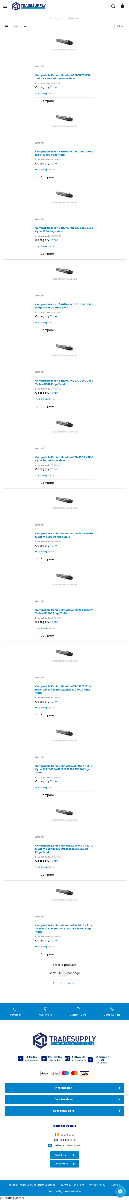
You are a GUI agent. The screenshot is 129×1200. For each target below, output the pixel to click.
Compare (44, 101)
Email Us (65, 1155)
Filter (120, 26)
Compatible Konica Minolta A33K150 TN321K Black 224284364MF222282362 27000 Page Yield (63, 689)
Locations (65, 1163)
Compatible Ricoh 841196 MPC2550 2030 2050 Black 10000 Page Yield (64, 153)
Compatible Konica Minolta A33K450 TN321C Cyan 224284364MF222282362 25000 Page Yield (63, 769)
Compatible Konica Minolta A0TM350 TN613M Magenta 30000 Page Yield (64, 535)
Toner (54, 87)
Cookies (115, 1185)
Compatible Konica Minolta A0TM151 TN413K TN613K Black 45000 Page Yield (63, 76)
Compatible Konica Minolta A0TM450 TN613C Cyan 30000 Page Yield (64, 458)
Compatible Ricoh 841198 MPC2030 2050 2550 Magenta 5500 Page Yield (64, 306)
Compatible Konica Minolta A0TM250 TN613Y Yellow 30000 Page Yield (64, 611)
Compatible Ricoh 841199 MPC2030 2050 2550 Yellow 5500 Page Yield (64, 382)
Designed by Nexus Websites (64, 1191)
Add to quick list (44, 93)
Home (53, 18)
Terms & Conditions (72, 1185)
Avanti (39, 66)
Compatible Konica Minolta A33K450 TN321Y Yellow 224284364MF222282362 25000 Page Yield (63, 929)
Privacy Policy (97, 1185)
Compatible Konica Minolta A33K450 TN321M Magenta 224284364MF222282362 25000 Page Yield (64, 849)
